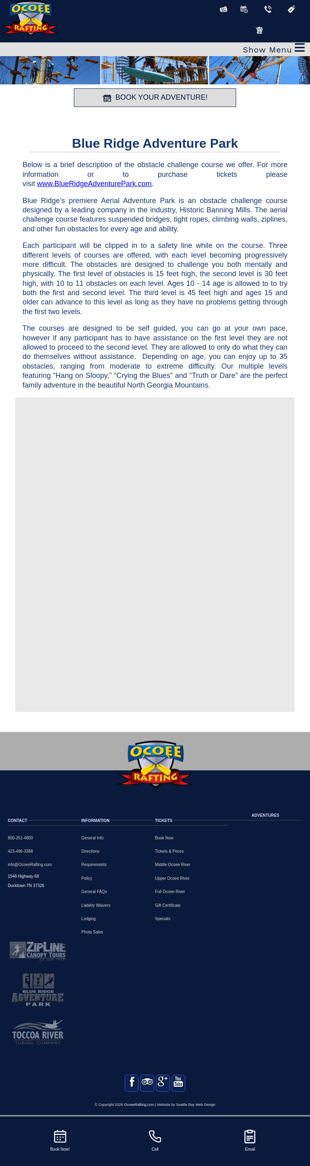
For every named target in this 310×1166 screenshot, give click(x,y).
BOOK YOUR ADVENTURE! (155, 97)
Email (250, 1139)
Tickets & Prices (169, 851)
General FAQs (94, 891)
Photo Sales (92, 932)
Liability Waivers (96, 905)
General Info (93, 838)
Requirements (94, 864)
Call (155, 1139)
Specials (162, 918)
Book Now (164, 838)
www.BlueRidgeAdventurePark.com (94, 184)
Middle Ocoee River (173, 864)
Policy (87, 878)
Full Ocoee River (170, 891)
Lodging (89, 918)
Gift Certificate (167, 905)
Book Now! (59, 1139)
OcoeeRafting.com (139, 1112)
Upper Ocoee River (172, 878)
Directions (90, 851)
